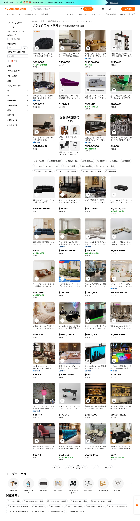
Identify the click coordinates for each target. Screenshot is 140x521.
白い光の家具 (39, 161)
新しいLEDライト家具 (79, 501)
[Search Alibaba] (55, 9)
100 (106, 467)
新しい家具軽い (38, 506)
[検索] (88, 9)
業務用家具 (52, 21)
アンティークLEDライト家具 (66, 171)
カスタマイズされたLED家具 (101, 501)
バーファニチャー (65, 21)
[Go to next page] (110, 467)
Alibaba (34, 21)
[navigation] (17, 244)
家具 (42, 21)
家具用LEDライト (39, 511)
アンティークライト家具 (105, 166)
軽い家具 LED (87, 161)
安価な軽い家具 (55, 161)
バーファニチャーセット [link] (85, 21)
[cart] (110, 9)
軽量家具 (101, 161)
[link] (137, 499)
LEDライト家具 (13, 501)
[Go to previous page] (54, 467)
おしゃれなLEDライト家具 (33, 501)
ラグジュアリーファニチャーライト (46, 166)
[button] (80, 8)
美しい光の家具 (69, 166)
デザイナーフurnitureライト (117, 506)
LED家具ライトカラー (76, 511)
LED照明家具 (110, 171)
